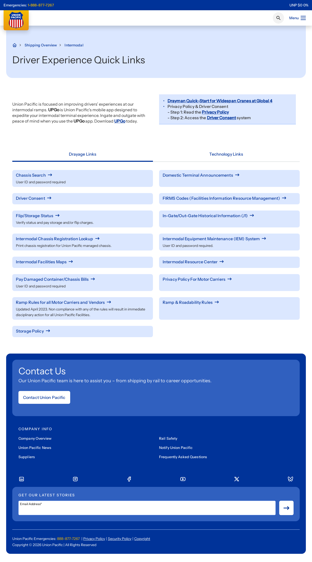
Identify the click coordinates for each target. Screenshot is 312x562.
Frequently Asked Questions (183, 457)
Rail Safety (168, 438)
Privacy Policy (215, 112)
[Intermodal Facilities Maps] (82, 262)
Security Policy (119, 538)
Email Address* (31, 504)
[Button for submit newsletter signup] (286, 508)
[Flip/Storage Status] (82, 216)
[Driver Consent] (82, 198)
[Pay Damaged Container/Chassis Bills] (82, 279)
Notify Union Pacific (176, 447)
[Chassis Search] (82, 175)
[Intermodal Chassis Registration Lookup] (82, 239)
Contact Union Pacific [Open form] (44, 397)
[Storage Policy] (82, 331)
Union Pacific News (34, 447)
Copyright (142, 538)
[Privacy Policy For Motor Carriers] (229, 279)
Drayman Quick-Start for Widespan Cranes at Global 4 (220, 100)
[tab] (82, 154)
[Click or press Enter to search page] (278, 18)
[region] (298, 5)
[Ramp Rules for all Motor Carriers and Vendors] (82, 302)
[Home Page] (17, 45)
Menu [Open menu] (297, 18)
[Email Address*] (147, 508)
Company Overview (34, 438)
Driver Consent (221, 117)
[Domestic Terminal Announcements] (229, 175)
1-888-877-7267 (41, 5)
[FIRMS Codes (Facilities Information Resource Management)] (229, 198)
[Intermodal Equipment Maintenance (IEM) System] (229, 239)
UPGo (119, 121)
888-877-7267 (68, 538)
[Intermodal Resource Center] (229, 262)
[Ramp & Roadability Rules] (229, 302)
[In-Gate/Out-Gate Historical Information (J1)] (229, 216)
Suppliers (26, 457)
